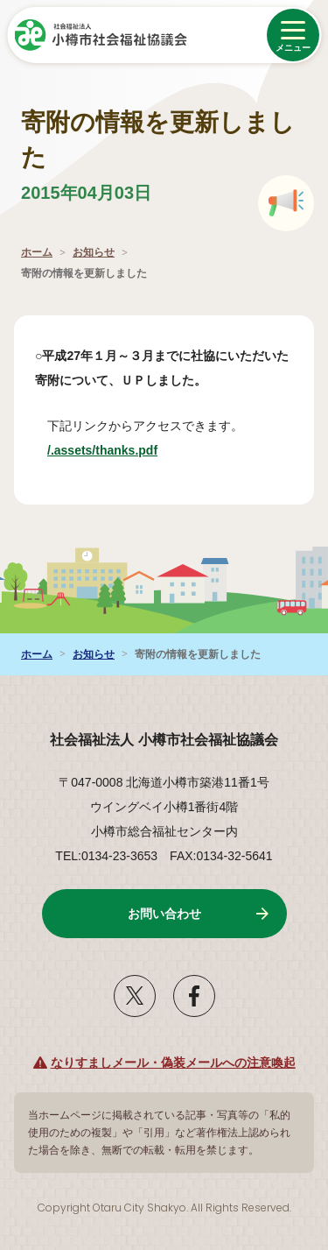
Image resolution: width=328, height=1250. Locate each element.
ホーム (36, 252)
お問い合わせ (164, 914)
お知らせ (94, 252)
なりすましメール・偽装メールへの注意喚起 (173, 1063)
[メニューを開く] (293, 35)
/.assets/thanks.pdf (122, 450)
